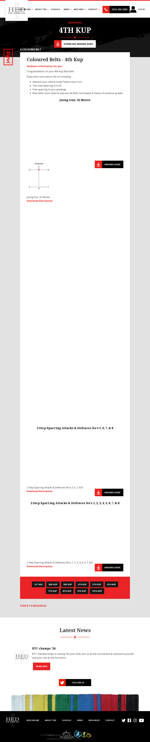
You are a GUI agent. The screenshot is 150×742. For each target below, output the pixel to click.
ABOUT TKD (50, 720)
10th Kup (97, 591)
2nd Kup (52, 584)
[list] (75, 656)
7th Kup (52, 591)
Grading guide (112, 164)
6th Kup (111, 584)
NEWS (80, 720)
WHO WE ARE (33, 720)
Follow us (78, 682)
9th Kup (81, 591)
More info (41, 666)
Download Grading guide (78, 44)
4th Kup (82, 584)
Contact (110, 720)
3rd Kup (67, 584)
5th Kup (96, 584)
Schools (55, 9)
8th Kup (67, 591)
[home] (12, 720)
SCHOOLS (66, 720)
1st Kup (38, 584)
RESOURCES (75, 22)
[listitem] (75, 656)
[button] (25, 9)
